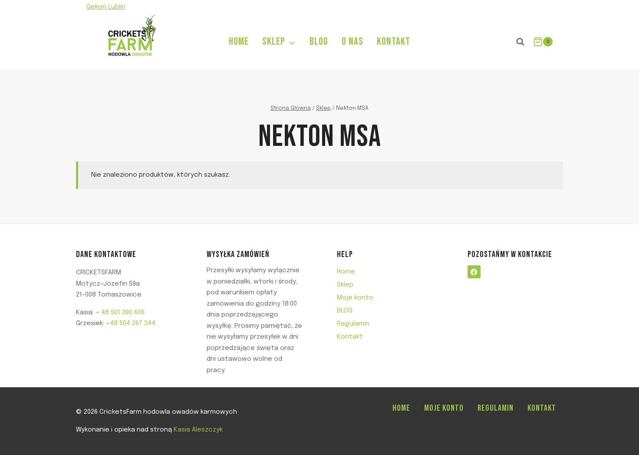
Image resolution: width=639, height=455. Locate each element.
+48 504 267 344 (130, 323)
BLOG (319, 41)
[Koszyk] (543, 42)
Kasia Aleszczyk (198, 429)
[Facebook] (545, 7)
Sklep (345, 284)
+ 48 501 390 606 (120, 312)
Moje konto (355, 297)
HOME (239, 41)
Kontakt (350, 336)
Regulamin (353, 323)
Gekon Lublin (105, 6)
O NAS (352, 41)
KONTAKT (393, 41)
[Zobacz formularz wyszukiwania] (520, 41)
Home (346, 271)
